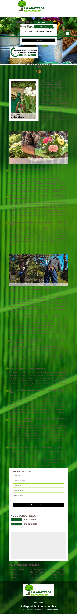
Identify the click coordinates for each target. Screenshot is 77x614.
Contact (43, 27)
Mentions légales (53, 610)
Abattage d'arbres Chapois (16, 570)
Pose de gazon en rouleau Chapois (37, 576)
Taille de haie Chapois (14, 576)
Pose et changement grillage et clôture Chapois (58, 574)
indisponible (24, 21)
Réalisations (43, 22)
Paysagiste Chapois (37, 580)
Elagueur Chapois (57, 569)
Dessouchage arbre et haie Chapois (37, 570)
